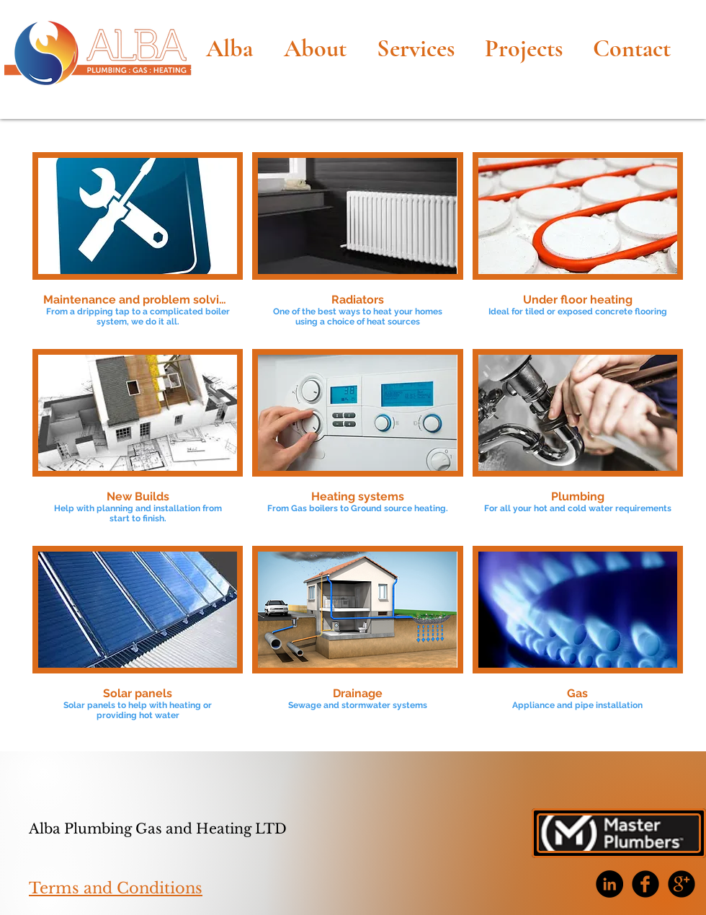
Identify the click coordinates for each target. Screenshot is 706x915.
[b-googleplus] (681, 884)
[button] (137, 246)
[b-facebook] (645, 884)
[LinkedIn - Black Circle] (609, 884)
